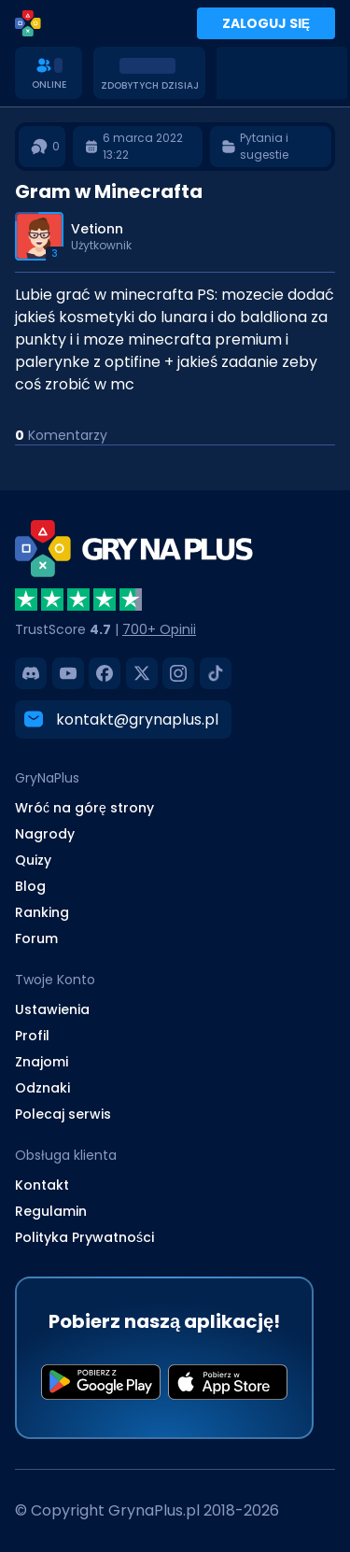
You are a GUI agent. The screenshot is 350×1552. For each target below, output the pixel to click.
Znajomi (41, 1061)
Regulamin (51, 1211)
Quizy (33, 860)
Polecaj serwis (63, 1114)
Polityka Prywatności (84, 1237)
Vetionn (97, 228)
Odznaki (42, 1088)
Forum (36, 938)
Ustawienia (52, 1009)
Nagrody (45, 834)
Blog (30, 886)
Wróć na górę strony (84, 807)
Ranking (42, 912)
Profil (32, 1035)
